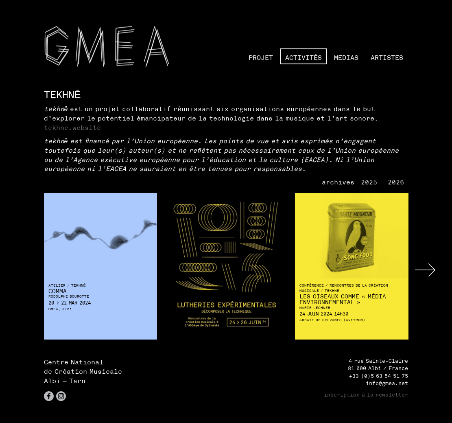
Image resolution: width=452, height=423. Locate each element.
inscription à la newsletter (366, 394)
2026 (396, 182)
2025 (369, 182)
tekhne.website (72, 127)
